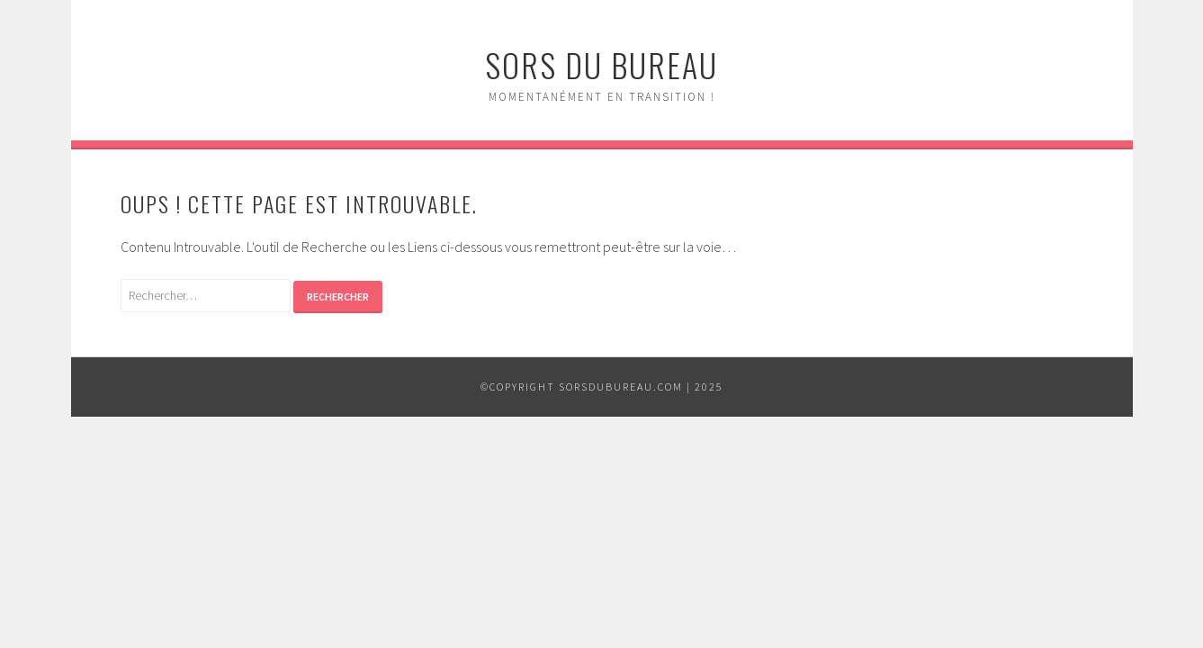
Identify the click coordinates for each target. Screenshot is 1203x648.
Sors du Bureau (601, 64)
